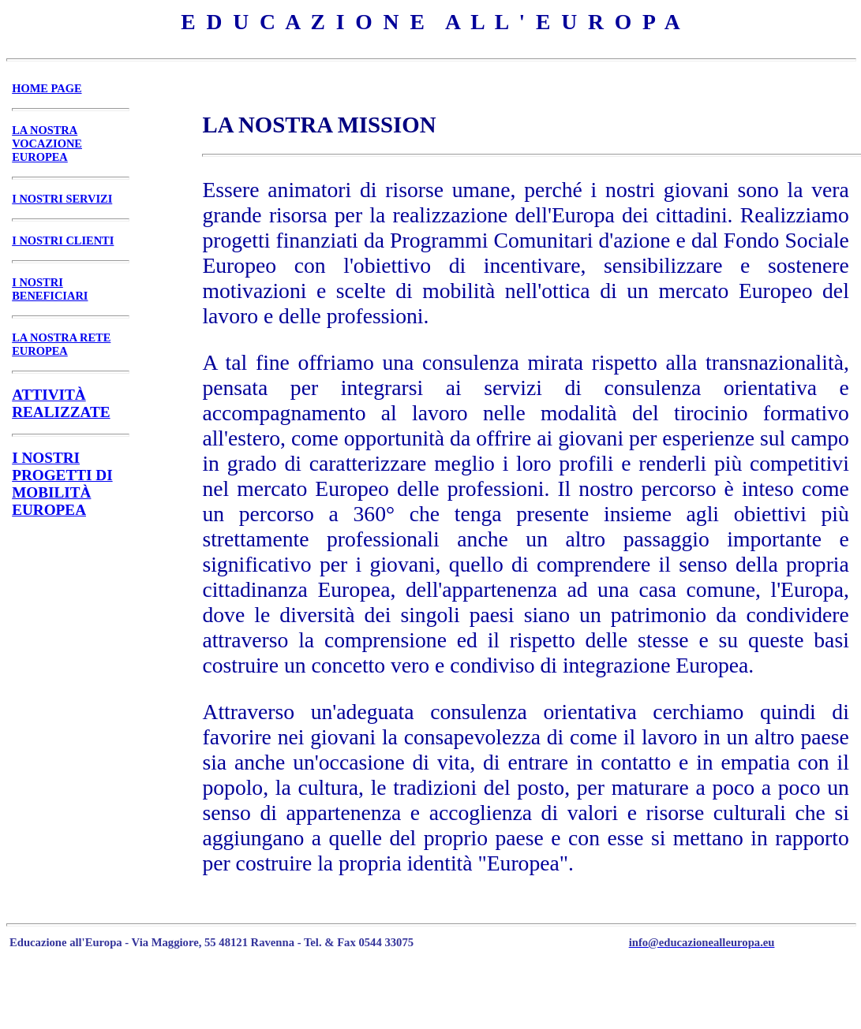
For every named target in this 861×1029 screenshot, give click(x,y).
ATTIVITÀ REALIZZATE (61, 403)
